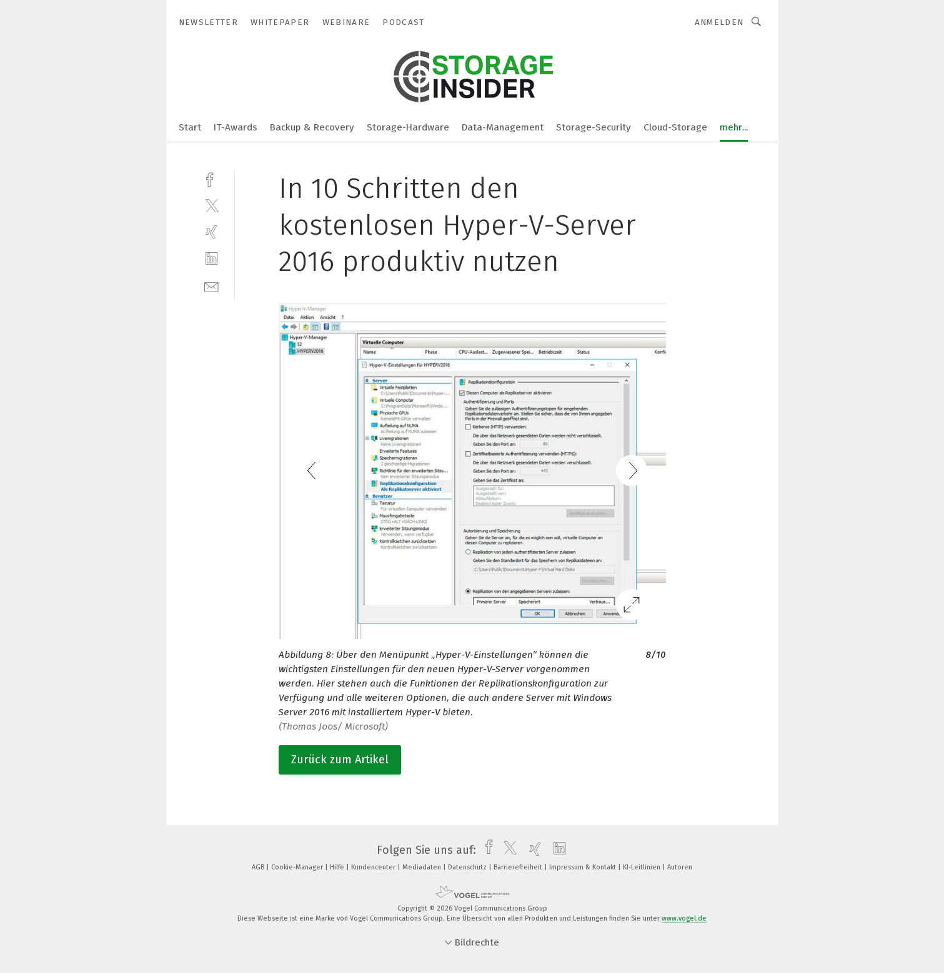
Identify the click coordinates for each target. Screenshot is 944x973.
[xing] (211, 232)
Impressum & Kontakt (583, 867)
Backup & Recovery (312, 127)
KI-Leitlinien (642, 867)
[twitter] (211, 205)
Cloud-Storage (675, 127)
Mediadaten (422, 867)
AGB (259, 867)
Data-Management (503, 127)
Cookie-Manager (298, 867)
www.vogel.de (684, 918)
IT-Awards (235, 127)
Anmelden (719, 22)
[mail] (211, 285)
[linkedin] (211, 258)
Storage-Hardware (408, 127)
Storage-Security (593, 127)
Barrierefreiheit (519, 867)
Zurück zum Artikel (340, 759)
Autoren (679, 867)
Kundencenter (374, 867)
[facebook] (211, 178)
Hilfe (338, 867)
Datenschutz (468, 867)
